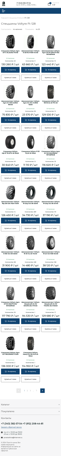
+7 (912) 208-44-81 (33, 424)
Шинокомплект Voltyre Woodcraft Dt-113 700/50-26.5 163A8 (51, 304)
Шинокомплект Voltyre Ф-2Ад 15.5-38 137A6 (51, 202)
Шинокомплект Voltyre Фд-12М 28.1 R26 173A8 (10, 202)
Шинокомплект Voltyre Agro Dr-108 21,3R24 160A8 (10, 103)
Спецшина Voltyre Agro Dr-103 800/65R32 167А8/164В (50, 153)
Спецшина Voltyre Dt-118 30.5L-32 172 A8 (50, 102)
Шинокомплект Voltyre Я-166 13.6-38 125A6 (10, 253)
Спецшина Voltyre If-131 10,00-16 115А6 (30, 152)
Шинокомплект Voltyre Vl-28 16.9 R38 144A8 (30, 52)
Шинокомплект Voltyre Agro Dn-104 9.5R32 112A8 (30, 103)
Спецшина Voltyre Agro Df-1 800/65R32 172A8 (10, 353)
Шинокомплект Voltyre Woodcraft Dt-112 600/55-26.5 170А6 (30, 304)
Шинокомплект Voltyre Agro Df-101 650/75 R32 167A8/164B (51, 52)
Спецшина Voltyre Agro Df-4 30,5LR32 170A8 (10, 52)
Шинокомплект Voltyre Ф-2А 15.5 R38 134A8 (51, 253)
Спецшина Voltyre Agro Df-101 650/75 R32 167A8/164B (10, 304)
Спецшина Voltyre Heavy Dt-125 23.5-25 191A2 (30, 354)
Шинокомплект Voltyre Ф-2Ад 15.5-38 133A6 (30, 202)
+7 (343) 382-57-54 (23, 3)
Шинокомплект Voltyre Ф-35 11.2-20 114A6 (30, 253)
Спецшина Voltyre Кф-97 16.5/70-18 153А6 (10, 152)
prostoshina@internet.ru (13, 437)
